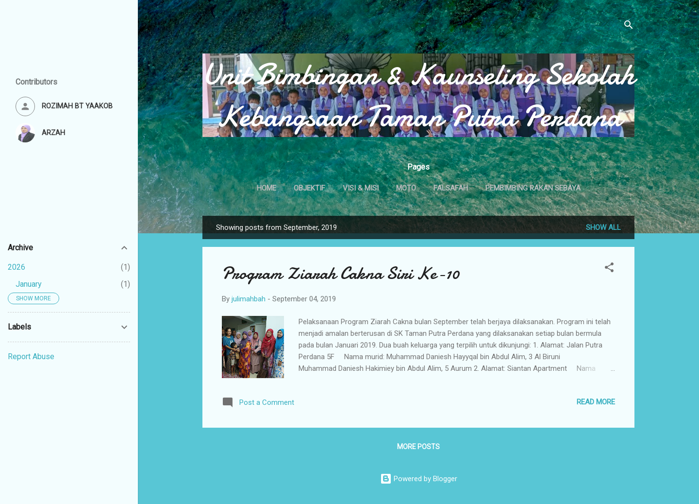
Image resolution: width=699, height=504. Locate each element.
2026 (16, 267)
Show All (603, 227)
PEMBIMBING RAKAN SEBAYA (533, 188)
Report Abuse (31, 356)
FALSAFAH (450, 188)
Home (266, 188)
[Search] (628, 26)
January (29, 284)
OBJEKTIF (309, 188)
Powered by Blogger (418, 478)
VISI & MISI (361, 188)
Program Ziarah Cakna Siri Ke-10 (340, 273)
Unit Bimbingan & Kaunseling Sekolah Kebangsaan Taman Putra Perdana (418, 95)
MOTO (406, 188)
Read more (596, 402)
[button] (609, 269)
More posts (418, 447)
